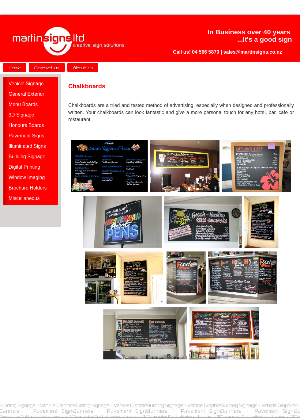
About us (83, 67)
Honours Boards (26, 125)
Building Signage (27, 156)
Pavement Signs (26, 135)
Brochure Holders (28, 187)
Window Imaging (27, 177)
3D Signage (21, 114)
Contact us (46, 67)
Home (15, 67)
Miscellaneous (24, 198)
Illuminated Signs (27, 146)
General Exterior (26, 94)
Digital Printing (24, 167)
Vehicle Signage (26, 83)
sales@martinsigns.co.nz (252, 52)
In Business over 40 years (249, 32)
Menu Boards (23, 104)
